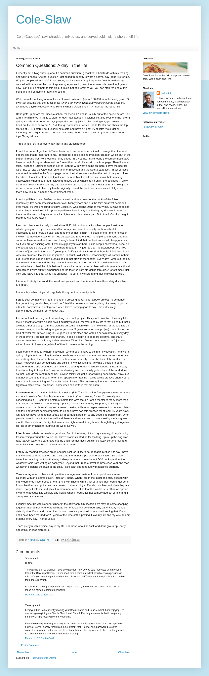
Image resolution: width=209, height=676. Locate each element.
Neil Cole (166, 93)
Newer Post (23, 652)
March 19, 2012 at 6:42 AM (39, 638)
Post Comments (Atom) (43, 658)
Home (16, 47)
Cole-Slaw (43, 19)
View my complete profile (156, 112)
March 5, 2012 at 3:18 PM (38, 594)
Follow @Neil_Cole (153, 127)
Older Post (124, 652)
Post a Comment (30, 645)
